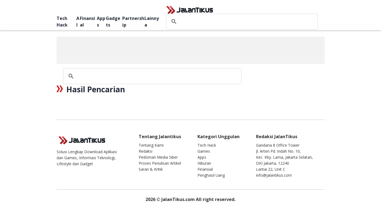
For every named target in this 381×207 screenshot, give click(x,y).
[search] (241, 21)
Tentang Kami (151, 145)
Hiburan (204, 163)
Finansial (87, 21)
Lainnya (151, 21)
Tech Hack (62, 21)
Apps (101, 21)
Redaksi (145, 151)
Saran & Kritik (151, 169)
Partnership (133, 21)
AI (77, 21)
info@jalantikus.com (274, 175)
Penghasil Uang (211, 175)
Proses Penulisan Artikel (160, 163)
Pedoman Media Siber (158, 157)
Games (203, 151)
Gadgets (113, 21)
